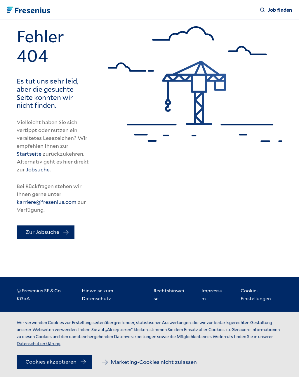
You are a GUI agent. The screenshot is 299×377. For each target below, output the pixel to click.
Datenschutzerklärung (38, 343)
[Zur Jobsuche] (45, 232)
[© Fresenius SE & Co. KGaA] (43, 294)
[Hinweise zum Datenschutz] (109, 294)
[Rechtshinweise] (169, 294)
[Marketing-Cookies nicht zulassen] (149, 362)
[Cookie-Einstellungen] (261, 294)
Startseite (29, 153)
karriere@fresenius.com (47, 201)
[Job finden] (276, 10)
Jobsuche (38, 169)
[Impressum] (212, 294)
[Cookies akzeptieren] (54, 362)
